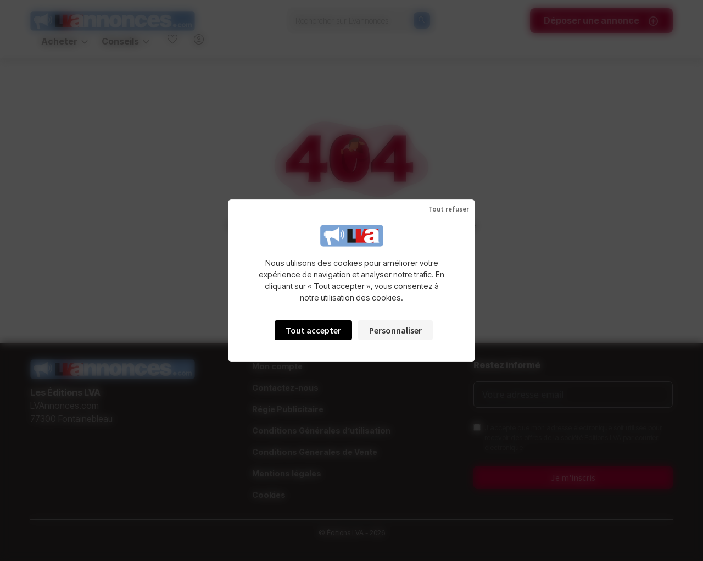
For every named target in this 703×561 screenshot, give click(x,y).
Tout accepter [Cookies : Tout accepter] (313, 330)
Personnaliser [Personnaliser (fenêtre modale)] (395, 330)
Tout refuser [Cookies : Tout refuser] (448, 209)
